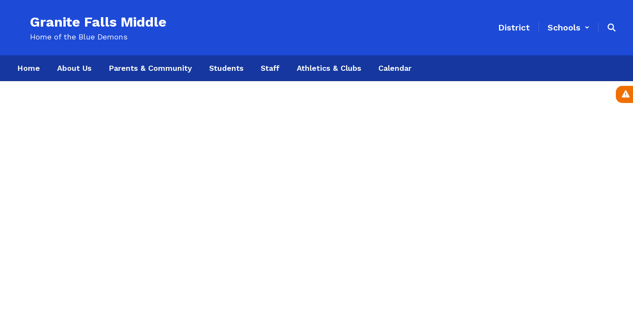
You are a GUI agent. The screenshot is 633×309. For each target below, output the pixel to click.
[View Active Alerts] (624, 94)
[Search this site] (611, 27)
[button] (569, 27)
